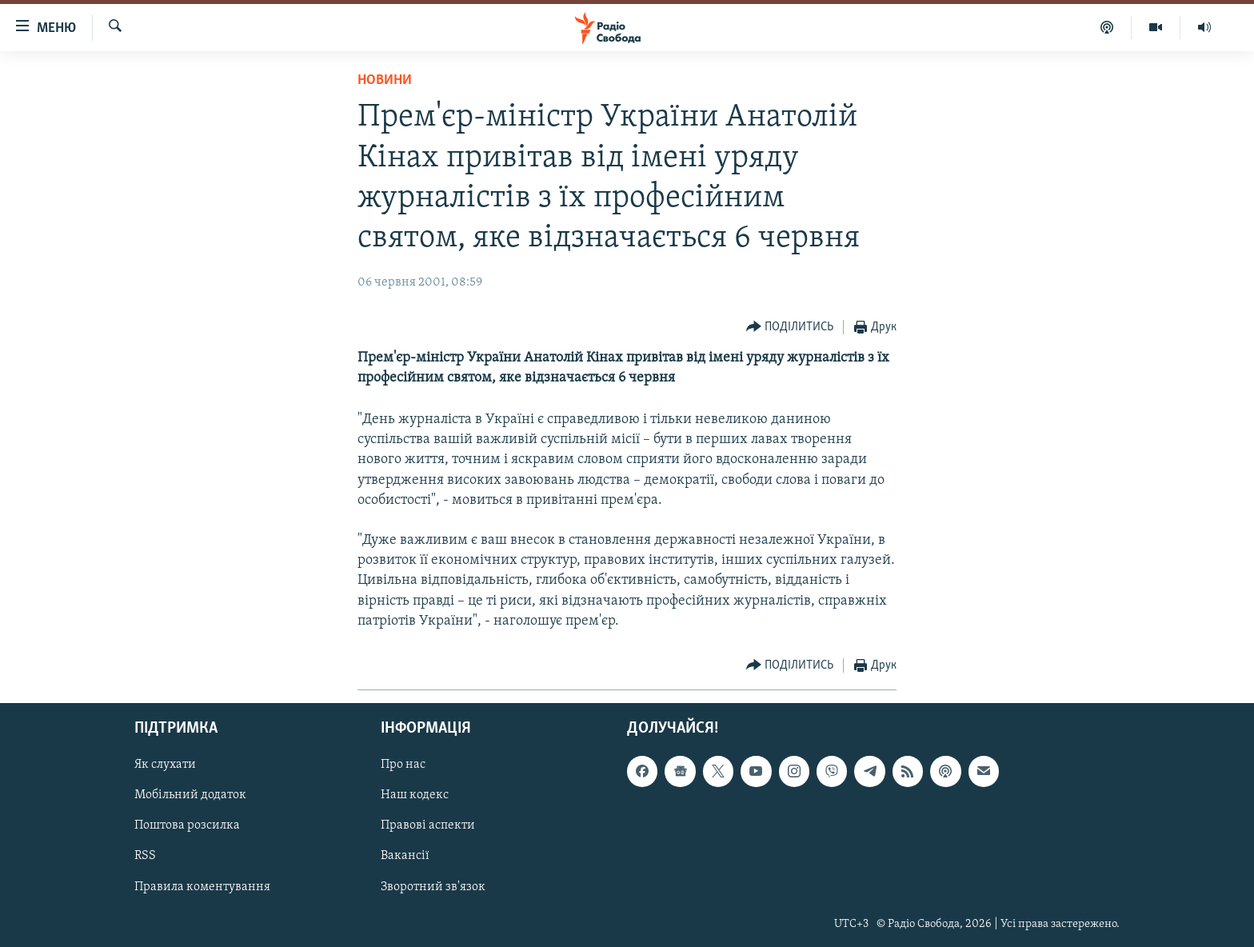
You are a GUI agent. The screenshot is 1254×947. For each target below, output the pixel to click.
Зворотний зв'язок (433, 887)
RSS (145, 856)
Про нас (403, 764)
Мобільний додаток (190, 795)
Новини (384, 80)
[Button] (790, 327)
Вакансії (405, 856)
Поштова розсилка (187, 826)
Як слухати (165, 764)
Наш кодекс (415, 795)
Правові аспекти (428, 826)
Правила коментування (202, 887)
